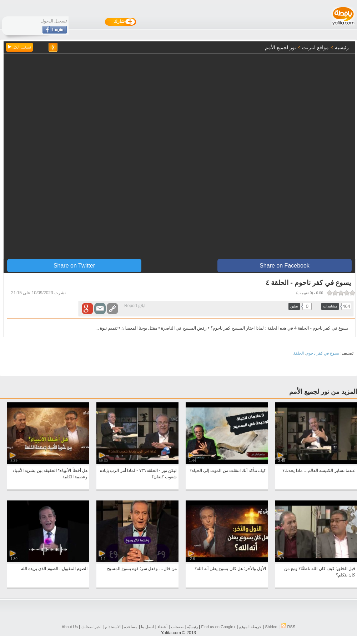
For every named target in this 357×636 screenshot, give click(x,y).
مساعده (130, 627)
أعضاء (162, 627)
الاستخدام (113, 627)
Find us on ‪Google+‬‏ (218, 627)
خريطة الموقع (250, 627)
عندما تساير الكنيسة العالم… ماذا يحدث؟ (318, 470)
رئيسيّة (192, 627)
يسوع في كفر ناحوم (322, 353)
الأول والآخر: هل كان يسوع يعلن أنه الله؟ (230, 568)
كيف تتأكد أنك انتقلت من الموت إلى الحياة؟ (228, 470)
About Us (70, 627)
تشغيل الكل (19, 47)
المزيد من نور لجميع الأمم (323, 391)
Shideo (271, 627)
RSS (288, 627)
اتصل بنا (147, 627)
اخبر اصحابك (91, 627)
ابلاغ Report (134, 305)
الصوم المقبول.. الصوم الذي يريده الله (54, 568)
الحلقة (298, 353)
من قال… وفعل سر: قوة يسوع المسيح (142, 568)
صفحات (177, 627)
